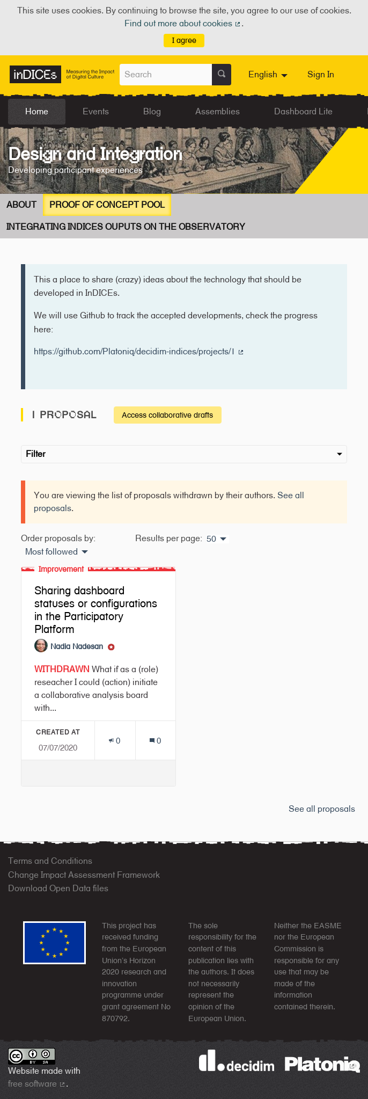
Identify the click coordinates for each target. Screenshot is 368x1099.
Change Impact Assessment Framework (84, 875)
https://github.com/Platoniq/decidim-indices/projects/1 (139, 351)
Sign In (320, 74)
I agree (184, 40)
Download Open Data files (58, 888)
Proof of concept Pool (107, 205)
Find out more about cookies (182, 23)
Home (36, 111)
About (21, 205)
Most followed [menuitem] (51, 552)
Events (96, 111)
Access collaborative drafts (167, 414)
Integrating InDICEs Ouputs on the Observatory (125, 227)
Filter (184, 454)
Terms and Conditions (50, 861)
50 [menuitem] (211, 539)
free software (37, 1084)
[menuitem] (269, 74)
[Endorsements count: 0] (114, 741)
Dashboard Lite (303, 111)
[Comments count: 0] (155, 741)
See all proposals (322, 809)
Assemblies (217, 111)
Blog (152, 111)
